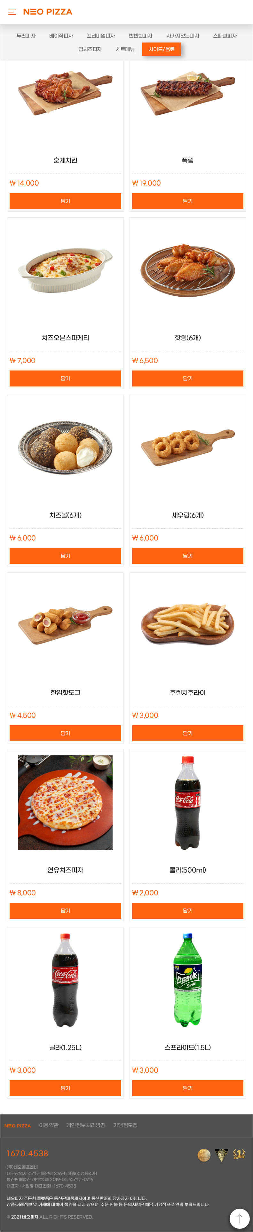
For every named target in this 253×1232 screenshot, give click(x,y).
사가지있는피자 (182, 36)
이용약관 (49, 1125)
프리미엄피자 (101, 36)
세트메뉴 (125, 49)
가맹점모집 (125, 1125)
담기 (65, 201)
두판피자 (26, 36)
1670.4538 (28, 1154)
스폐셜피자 (224, 36)
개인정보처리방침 (86, 1125)
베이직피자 (61, 36)
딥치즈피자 (90, 49)
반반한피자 (140, 36)
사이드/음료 (161, 49)
